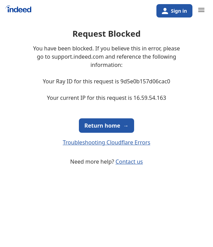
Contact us (129, 161)
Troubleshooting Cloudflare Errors (106, 142)
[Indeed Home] (18, 11)
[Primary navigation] (201, 9)
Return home (106, 125)
